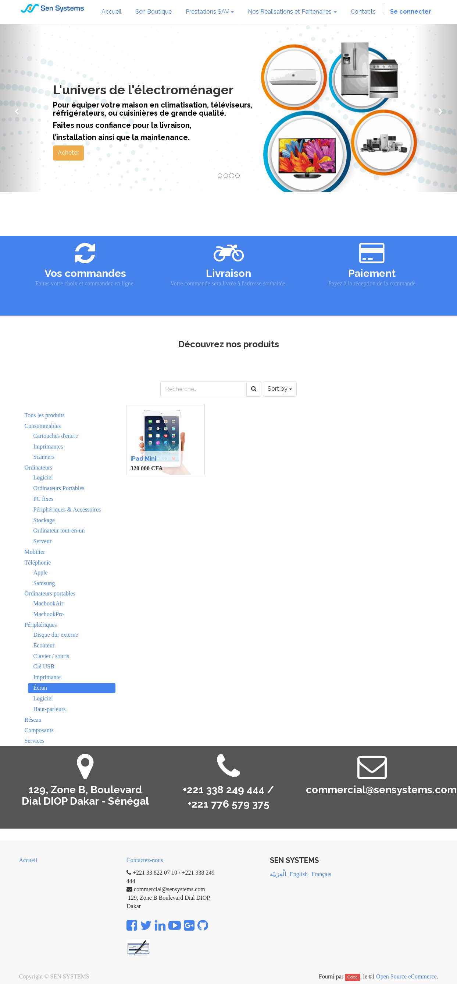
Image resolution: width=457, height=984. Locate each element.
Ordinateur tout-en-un (59, 530)
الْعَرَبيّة (278, 874)
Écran (40, 688)
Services (34, 741)
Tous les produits (45, 415)
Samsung (44, 583)
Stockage (44, 520)
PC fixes (43, 499)
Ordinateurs (39, 467)
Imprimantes (48, 446)
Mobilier (35, 552)
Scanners (44, 457)
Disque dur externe (55, 635)
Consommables (43, 426)
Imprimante (47, 677)
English (299, 874)
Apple (40, 572)
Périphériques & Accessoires (67, 509)
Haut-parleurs (49, 709)
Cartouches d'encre (55, 436)
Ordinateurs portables (50, 593)
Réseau (33, 720)
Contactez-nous (144, 860)
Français (321, 874)
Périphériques (41, 625)
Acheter (68, 152)
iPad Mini (143, 458)
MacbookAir (48, 603)
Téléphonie (38, 562)
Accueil (28, 860)
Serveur (42, 541)
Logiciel (43, 477)
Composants (39, 730)
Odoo (352, 977)
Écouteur (44, 645)
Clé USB (43, 666)
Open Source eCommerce (406, 976)
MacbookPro (48, 614)
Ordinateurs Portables (59, 488)
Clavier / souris (51, 656)
